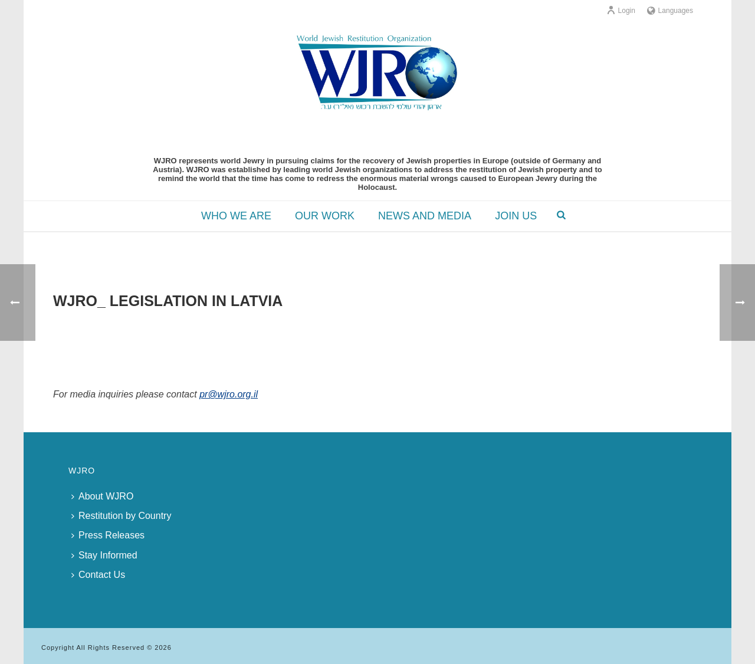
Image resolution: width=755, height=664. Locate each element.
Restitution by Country (121, 516)
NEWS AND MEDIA (424, 216)
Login (620, 10)
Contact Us (98, 575)
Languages (670, 10)
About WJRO (102, 496)
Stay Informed (104, 555)
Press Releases (108, 535)
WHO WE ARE (236, 216)
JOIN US (516, 216)
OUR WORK (324, 216)
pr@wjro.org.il (228, 394)
